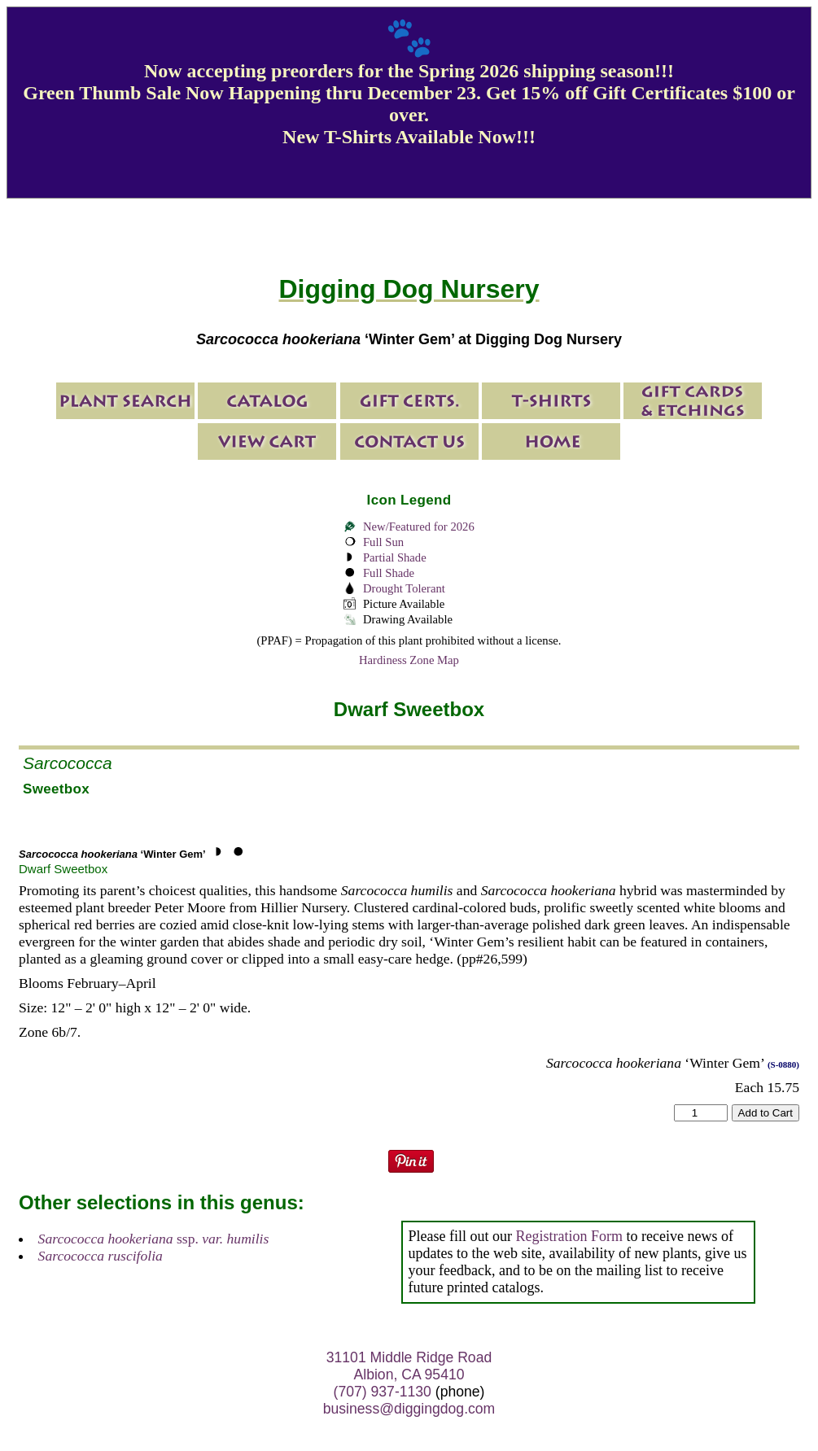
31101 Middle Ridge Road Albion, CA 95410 (409, 1366)
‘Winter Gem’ (112, 854)
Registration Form (569, 1236)
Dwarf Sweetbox (63, 869)
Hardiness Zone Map (409, 659)
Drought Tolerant (404, 588)
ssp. (153, 1238)
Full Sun (383, 541)
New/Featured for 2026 (419, 526)
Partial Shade (394, 557)
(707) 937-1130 (382, 1391)
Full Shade (388, 572)
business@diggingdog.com (409, 1409)
